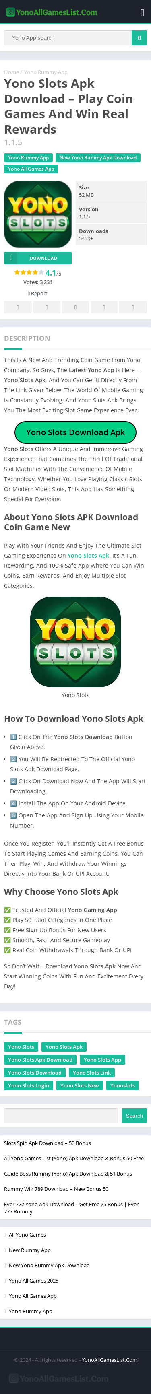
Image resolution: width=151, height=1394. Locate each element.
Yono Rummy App (46, 72)
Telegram (104, 307)
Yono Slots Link (92, 1072)
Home (11, 72)
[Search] (75, 37)
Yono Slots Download (35, 1072)
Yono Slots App (102, 1059)
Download (30, 258)
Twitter (47, 307)
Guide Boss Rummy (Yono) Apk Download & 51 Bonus (68, 1173)
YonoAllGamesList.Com (109, 1359)
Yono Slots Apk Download (40, 1059)
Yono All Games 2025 (33, 1280)
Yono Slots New (79, 1085)
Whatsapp (133, 307)
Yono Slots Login (28, 1085)
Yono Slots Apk (88, 555)
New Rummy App (30, 1250)
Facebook (18, 307)
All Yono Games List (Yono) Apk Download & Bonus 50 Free (74, 1158)
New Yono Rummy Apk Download (98, 157)
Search (134, 1116)
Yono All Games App (31, 168)
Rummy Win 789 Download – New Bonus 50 (56, 1188)
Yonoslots (122, 1085)
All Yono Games (27, 1234)
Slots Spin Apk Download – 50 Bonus (47, 1143)
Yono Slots (21, 1046)
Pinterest (76, 307)
